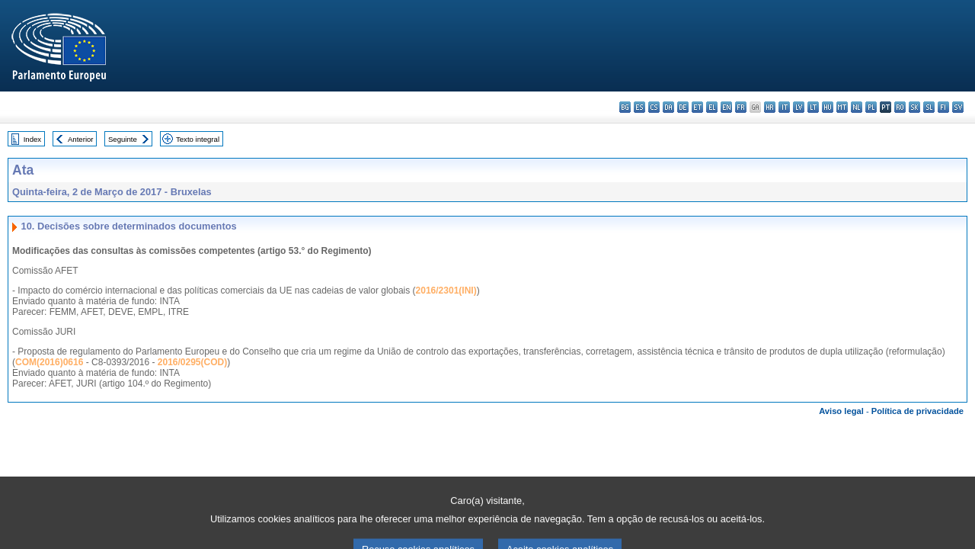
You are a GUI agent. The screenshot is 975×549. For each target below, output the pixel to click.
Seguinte (122, 139)
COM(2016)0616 (49, 362)
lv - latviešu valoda (798, 107)
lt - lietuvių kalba (813, 107)
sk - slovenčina (914, 107)
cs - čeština (654, 107)
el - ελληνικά (712, 107)
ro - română (900, 107)
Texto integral (197, 139)
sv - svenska (958, 107)
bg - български (625, 107)
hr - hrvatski (769, 107)
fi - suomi (943, 107)
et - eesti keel (697, 107)
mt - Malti (842, 107)
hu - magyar (827, 107)
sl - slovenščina (929, 107)
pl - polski (871, 107)
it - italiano (784, 107)
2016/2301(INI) (446, 290)
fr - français (740, 107)
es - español (639, 107)
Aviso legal (841, 411)
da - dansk (668, 107)
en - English (726, 107)
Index (32, 139)
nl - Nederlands (856, 107)
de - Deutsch (683, 107)
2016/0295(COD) (192, 362)
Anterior (81, 139)
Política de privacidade (917, 411)
